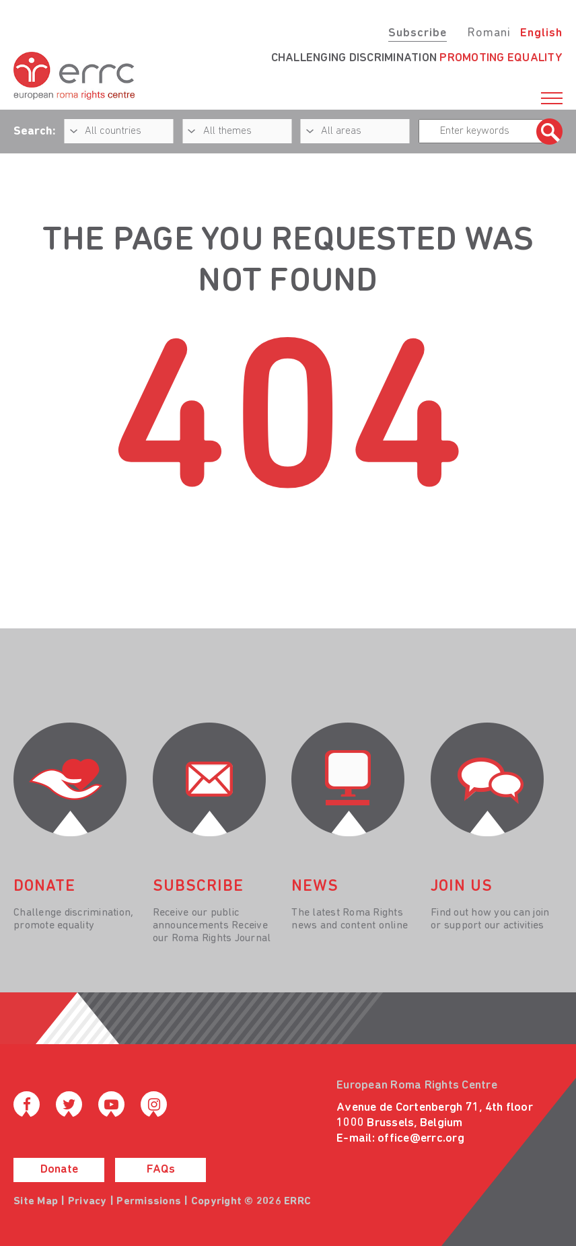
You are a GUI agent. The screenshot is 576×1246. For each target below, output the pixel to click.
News (314, 887)
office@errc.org (420, 1138)
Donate (59, 1169)
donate (44, 887)
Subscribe (417, 33)
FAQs (161, 1169)
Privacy (87, 1201)
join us (462, 887)
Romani (489, 33)
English (541, 33)
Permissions (148, 1201)
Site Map (35, 1201)
